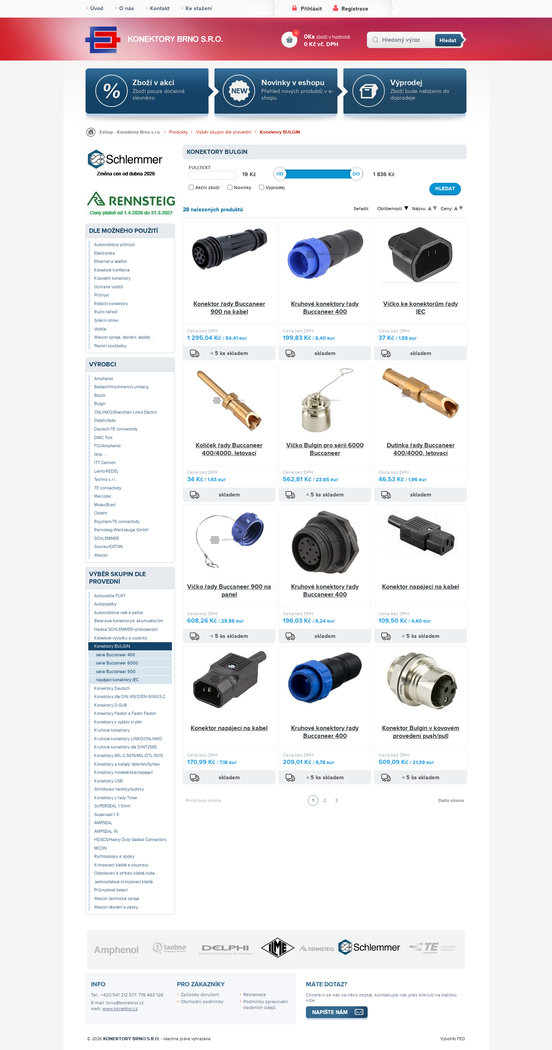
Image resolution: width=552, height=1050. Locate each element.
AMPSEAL (103, 822)
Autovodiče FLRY (110, 595)
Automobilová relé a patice (118, 612)
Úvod (96, 8)
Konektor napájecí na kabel (420, 587)
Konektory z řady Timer (116, 797)
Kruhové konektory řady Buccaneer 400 (325, 308)
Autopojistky (105, 604)
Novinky (242, 188)
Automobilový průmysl (114, 244)
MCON (100, 848)
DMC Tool (103, 437)
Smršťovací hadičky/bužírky (119, 789)
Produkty (178, 132)
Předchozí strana (204, 801)
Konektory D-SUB (110, 705)
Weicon (101, 555)
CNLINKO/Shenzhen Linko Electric (125, 412)
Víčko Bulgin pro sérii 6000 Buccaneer (325, 449)
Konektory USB (108, 781)
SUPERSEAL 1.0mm (112, 806)
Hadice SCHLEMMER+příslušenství (125, 629)
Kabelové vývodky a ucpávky (120, 638)
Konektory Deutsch (112, 688)
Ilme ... (100, 454)
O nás (126, 8)
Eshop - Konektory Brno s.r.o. (130, 132)
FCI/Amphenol (107, 445)
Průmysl (101, 295)
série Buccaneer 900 (116, 671)
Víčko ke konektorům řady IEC (420, 308)
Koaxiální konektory (112, 278)
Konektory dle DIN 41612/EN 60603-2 (129, 696)
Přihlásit (311, 8)
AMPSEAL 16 (106, 831)
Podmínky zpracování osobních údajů (265, 1005)
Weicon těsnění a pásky (116, 907)
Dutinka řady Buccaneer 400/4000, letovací (421, 449)
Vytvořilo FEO (452, 1038)
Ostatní (100, 513)
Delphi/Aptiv (105, 420)
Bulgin (99, 403)
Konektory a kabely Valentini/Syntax (127, 764)
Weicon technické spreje (116, 898)
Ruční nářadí (105, 311)
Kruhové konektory (112, 730)
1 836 (380, 174)
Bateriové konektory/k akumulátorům (128, 620)
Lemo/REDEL (106, 471)
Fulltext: (200, 168)
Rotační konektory (111, 303)
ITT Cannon (105, 462)
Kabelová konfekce (112, 270)
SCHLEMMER (106, 538)
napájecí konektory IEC (117, 679)
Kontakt (160, 8)
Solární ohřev (106, 320)
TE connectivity (107, 488)
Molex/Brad (104, 504)
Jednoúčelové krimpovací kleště (123, 881)
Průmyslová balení (110, 890)
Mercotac (102, 496)
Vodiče (100, 329)
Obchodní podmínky (202, 1002)
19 (246, 174)
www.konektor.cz (120, 1009)
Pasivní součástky (110, 345)
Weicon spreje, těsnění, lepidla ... (124, 337)
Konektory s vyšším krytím (118, 722)
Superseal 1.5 (106, 814)
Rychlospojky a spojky (114, 856)
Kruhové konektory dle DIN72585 (125, 747)
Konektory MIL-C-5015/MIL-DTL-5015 (128, 755)
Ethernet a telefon (110, 261)
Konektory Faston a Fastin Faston (125, 713)
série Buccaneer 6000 (117, 663)
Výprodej (275, 188)
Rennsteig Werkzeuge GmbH (121, 529)
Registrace (354, 8)
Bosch (99, 395)
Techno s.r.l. (105, 479)
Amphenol (103, 378)
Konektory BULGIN (280, 132)
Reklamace (254, 995)
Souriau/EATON (108, 546)
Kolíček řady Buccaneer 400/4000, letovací (229, 449)
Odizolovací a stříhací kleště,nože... (126, 873)
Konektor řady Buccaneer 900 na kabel (229, 308)
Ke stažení (199, 8)
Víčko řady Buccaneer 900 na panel (229, 590)
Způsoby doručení (200, 995)
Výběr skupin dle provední (224, 132)
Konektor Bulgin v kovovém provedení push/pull (420, 732)
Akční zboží (207, 188)
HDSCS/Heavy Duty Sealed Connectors (130, 839)
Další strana (451, 801)
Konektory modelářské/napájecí (123, 772)
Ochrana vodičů (108, 286)
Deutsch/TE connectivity (116, 429)
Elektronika (104, 253)
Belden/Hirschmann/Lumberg (121, 386)
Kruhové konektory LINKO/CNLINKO (128, 738)
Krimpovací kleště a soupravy (121, 865)
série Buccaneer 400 (115, 654)
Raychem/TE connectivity (116, 521)
